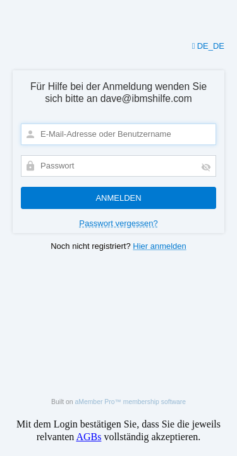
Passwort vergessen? (118, 223)
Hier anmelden (159, 246)
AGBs (88, 436)
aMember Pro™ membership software (130, 401)
